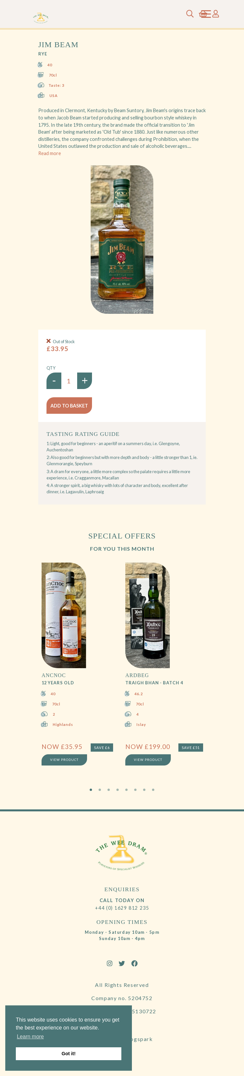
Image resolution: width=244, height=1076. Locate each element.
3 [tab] (108, 790)
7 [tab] (144, 790)
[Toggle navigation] (206, 14)
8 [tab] (153, 790)
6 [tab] (135, 790)
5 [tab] (126, 790)
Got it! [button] (69, 1053)
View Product (64, 760)
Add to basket (69, 405)
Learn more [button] (30, 1036)
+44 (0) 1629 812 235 (122, 908)
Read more (49, 153)
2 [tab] (100, 790)
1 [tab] (91, 790)
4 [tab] (117, 790)
